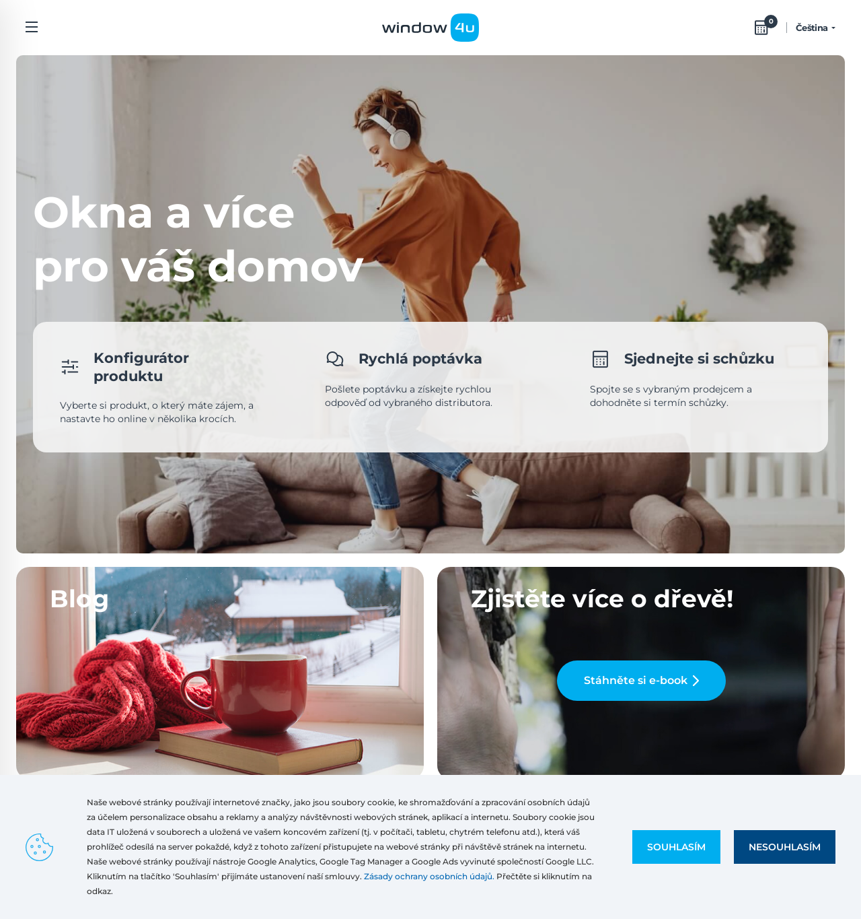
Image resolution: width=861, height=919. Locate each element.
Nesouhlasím (785, 847)
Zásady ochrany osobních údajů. (429, 876)
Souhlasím (676, 847)
